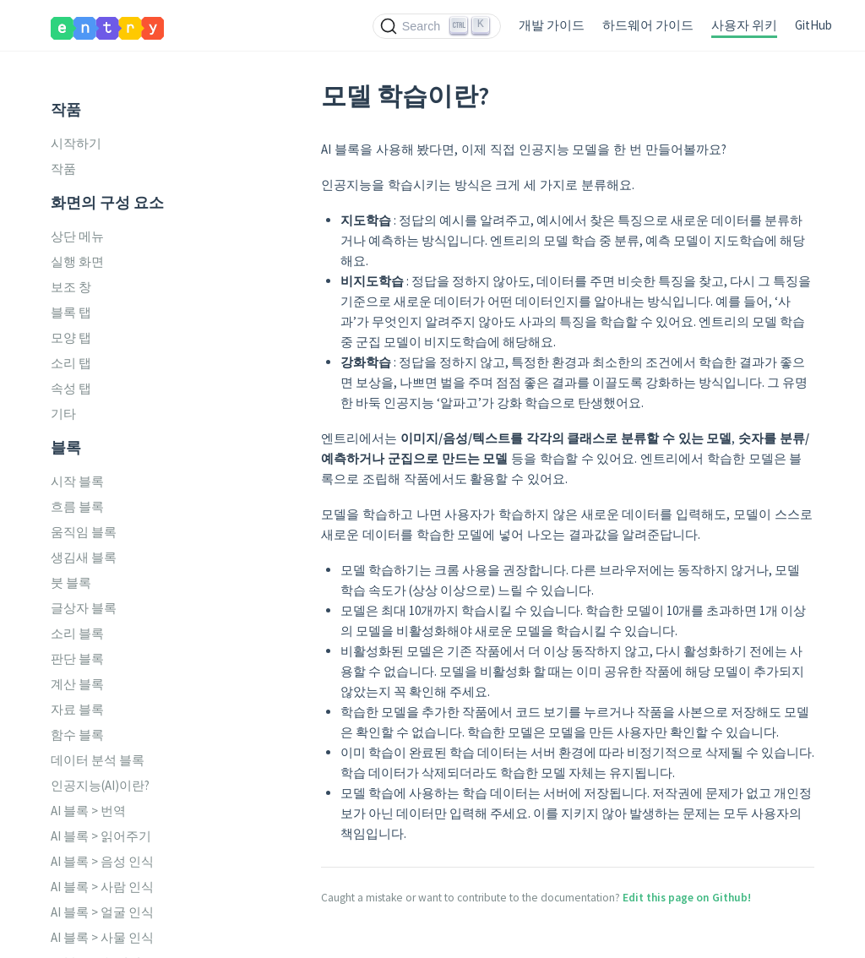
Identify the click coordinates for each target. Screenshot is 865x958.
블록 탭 (71, 312)
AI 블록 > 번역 (88, 811)
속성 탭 (71, 388)
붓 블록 (71, 582)
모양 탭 (71, 337)
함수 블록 (77, 735)
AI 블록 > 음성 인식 (102, 861)
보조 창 (71, 287)
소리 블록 (77, 633)
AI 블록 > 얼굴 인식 (102, 912)
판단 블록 (77, 658)
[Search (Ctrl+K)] (437, 26)
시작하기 (76, 143)
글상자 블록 (84, 608)
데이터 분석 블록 (97, 760)
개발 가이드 (552, 25)
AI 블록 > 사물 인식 (102, 937)
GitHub (813, 25)
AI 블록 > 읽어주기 (101, 836)
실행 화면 (77, 261)
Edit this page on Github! (687, 897)
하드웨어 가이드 (648, 25)
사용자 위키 (744, 25)
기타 (63, 414)
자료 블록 (77, 709)
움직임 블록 (84, 532)
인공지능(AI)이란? (100, 785)
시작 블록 (77, 481)
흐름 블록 (77, 506)
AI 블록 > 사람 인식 (102, 887)
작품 (63, 169)
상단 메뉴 (77, 236)
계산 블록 (77, 684)
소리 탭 (71, 363)
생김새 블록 (84, 557)
